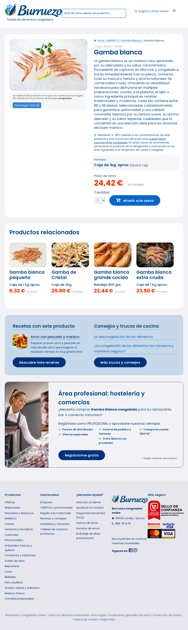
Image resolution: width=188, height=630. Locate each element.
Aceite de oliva (14, 561)
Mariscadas (12, 507)
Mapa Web (107, 619)
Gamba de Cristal (64, 275)
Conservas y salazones (20, 555)
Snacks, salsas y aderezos (22, 588)
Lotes (8, 571)
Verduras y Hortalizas (19, 529)
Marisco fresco (15, 593)
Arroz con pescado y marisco (55, 336)
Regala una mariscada (55, 513)
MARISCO (11, 518)
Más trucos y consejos (120, 362)
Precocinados (14, 540)
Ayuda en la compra (90, 507)
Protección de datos (167, 615)
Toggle (10, 10)
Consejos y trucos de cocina (126, 326)
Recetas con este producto (44, 326)
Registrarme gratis (82, 455)
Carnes (9, 524)
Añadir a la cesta (138, 200)
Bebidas (10, 577)
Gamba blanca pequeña (27, 275)
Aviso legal (98, 615)
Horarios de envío (88, 528)
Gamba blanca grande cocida (111, 275)
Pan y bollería (14, 582)
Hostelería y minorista (54, 524)
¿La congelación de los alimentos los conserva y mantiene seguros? (133, 348)
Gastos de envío (87, 523)
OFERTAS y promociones (56, 507)
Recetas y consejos (53, 518)
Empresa (46, 502)
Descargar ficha (27, 105)
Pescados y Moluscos (19, 513)
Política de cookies (85, 619)
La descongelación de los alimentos (123, 336)
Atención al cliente (88, 502)
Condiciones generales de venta (129, 615)
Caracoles (12, 535)
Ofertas (10, 502)
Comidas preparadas (19, 598)
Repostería (12, 566)
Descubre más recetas (39, 362)
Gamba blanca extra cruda (154, 275)
